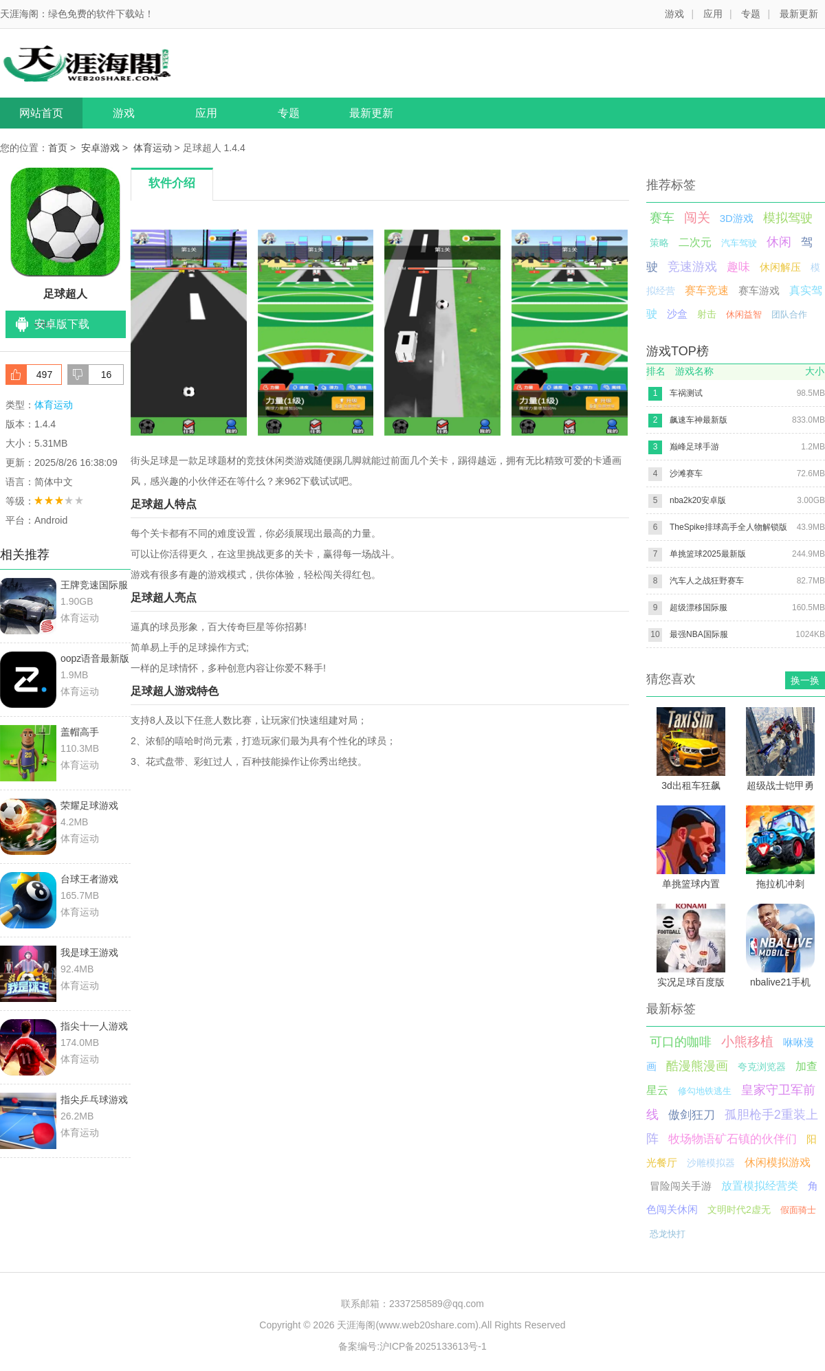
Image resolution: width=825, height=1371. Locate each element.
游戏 (674, 13)
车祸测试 (686, 393)
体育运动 (152, 147)
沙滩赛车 (686, 473)
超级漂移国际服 (698, 607)
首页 (57, 147)
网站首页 (41, 113)
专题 (750, 13)
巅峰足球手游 (694, 447)
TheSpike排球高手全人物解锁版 (728, 527)
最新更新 (799, 13)
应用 (713, 13)
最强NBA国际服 (699, 634)
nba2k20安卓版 (698, 500)
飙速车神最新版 (698, 420)
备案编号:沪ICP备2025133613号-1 (412, 1346)
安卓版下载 (61, 324)
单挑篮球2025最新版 (708, 554)
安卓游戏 (100, 147)
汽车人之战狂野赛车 (707, 581)
